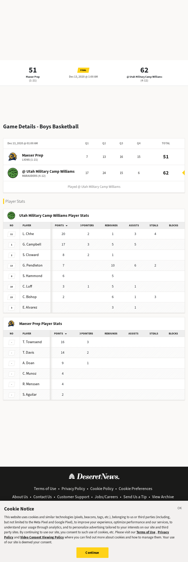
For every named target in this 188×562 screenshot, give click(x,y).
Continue (92, 555)
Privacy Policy (73, 488)
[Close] (179, 511)
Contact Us (42, 496)
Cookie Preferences (135, 488)
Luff (27, 286)
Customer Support (73, 496)
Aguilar (30, 394)
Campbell (32, 244)
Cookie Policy (101, 488)
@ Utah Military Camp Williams (144, 76)
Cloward (31, 254)
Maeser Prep (33, 76)
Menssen (31, 384)
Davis (28, 352)
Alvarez (30, 307)
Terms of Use (45, 488)
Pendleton (33, 265)
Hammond (32, 275)
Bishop (30, 296)
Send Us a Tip (135, 496)
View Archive (163, 496)
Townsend (32, 342)
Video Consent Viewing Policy (42, 540)
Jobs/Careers (106, 496)
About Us (20, 496)
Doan (28, 363)
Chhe (28, 233)
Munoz (29, 373)
